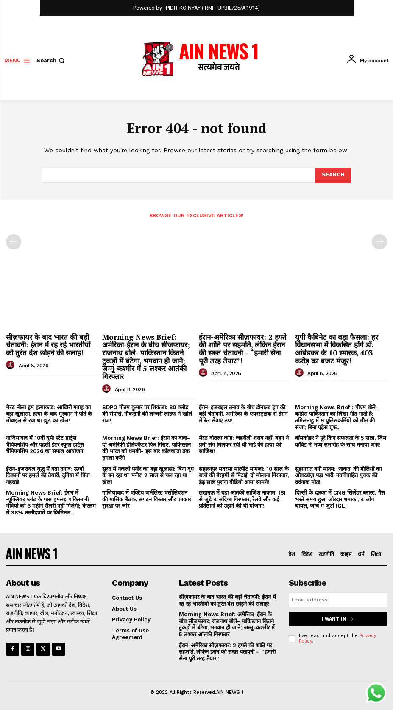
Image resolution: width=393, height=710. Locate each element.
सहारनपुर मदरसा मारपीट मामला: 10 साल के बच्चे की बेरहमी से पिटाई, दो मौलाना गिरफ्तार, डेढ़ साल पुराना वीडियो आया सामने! (244, 475)
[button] (51, 60)
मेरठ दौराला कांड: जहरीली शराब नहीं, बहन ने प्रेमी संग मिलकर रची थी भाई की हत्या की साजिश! (244, 444)
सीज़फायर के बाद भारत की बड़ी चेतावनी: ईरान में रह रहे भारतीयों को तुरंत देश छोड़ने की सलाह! (48, 345)
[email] (338, 599)
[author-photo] (11, 365)
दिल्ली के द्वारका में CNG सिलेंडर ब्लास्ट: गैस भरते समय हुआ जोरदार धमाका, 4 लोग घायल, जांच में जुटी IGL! (340, 499)
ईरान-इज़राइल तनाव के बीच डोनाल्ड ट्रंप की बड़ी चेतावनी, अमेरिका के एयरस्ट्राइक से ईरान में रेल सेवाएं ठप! (243, 414)
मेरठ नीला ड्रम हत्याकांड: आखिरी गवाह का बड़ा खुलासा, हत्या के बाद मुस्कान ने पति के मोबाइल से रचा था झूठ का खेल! (49, 414)
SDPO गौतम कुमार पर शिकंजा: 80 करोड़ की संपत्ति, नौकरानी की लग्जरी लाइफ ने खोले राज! (147, 414)
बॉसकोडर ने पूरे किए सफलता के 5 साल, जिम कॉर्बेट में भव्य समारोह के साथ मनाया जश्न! (340, 441)
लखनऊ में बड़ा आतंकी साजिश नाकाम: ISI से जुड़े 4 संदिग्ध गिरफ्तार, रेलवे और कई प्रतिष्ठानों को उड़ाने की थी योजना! (242, 499)
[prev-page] (13, 241)
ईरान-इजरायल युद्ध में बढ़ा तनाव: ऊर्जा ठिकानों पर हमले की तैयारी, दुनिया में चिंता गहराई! (47, 475)
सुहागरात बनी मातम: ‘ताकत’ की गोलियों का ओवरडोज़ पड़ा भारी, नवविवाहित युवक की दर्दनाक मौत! (338, 475)
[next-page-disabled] (379, 241)
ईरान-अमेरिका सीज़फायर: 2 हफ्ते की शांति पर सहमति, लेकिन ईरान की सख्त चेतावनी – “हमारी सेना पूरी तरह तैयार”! (243, 349)
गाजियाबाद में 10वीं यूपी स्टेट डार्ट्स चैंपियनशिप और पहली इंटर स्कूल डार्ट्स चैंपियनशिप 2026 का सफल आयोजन (45, 444)
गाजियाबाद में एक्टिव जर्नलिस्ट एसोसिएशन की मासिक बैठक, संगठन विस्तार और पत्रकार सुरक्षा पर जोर (146, 499)
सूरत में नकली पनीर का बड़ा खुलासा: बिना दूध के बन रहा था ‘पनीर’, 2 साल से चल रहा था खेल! (148, 475)
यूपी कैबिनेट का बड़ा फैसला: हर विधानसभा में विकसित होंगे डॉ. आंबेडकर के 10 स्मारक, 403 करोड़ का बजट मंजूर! (336, 349)
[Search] (333, 175)
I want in (338, 619)
